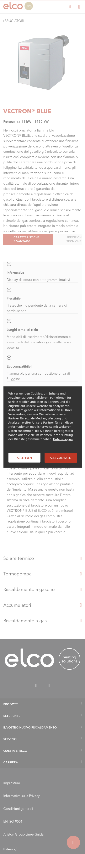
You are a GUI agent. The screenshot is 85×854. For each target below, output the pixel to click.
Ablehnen (24, 457)
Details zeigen (63, 439)
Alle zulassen (60, 457)
